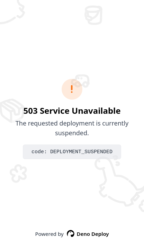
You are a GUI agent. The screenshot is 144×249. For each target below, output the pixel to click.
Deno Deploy (87, 234)
